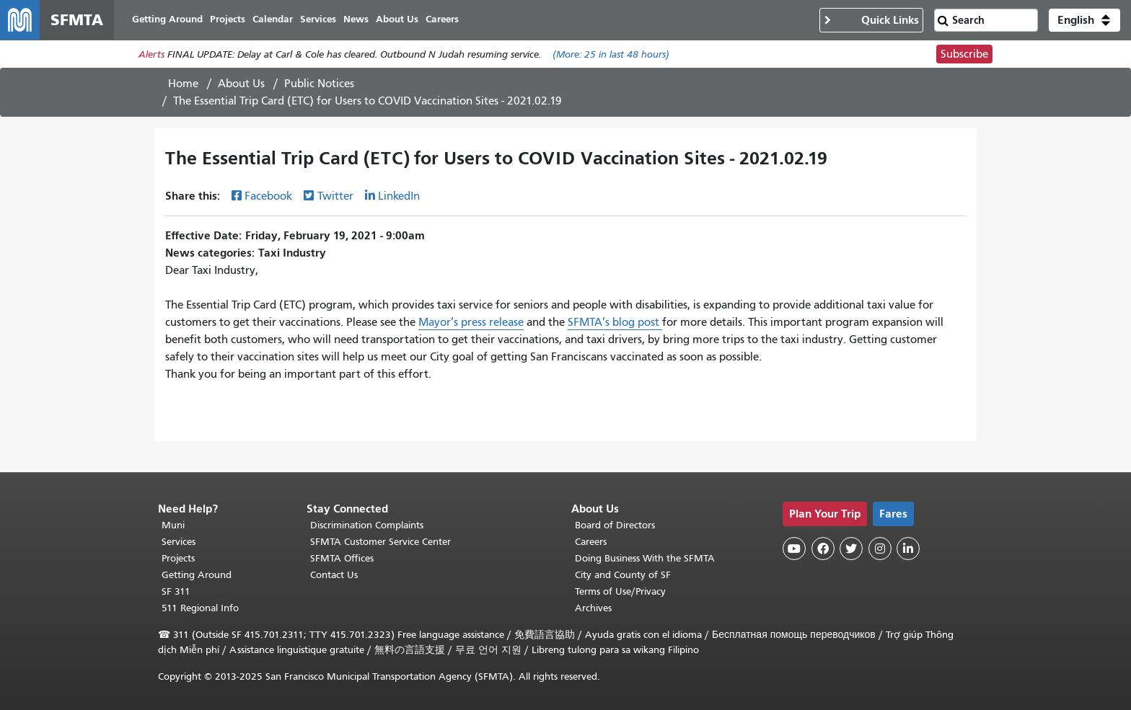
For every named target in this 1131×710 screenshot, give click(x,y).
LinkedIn (399, 196)
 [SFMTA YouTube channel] (794, 548)
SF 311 (176, 591)
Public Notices (319, 84)
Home (183, 84)
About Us (241, 84)
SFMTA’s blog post (615, 322)
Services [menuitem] (319, 20)
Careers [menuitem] (442, 20)
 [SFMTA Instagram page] (880, 548)
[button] (1084, 20)
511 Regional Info (200, 608)
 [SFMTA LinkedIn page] (908, 548)
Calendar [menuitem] (273, 20)
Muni (173, 525)
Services (178, 542)
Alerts (151, 55)
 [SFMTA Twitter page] (851, 548)
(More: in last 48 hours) (611, 55)
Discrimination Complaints (366, 525)
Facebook (268, 196)
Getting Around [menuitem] (168, 20)
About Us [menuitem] (398, 20)
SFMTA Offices (342, 558)
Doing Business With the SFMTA (645, 558)
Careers (591, 542)
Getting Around (197, 575)
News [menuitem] (356, 20)
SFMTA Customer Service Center (380, 542)
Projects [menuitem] (228, 20)
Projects (178, 558)
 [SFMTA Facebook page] (823, 548)
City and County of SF (623, 575)
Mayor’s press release (471, 322)
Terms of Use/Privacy (620, 591)
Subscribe (964, 54)
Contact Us (334, 575)
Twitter (335, 196)
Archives (593, 608)
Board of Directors (615, 525)
